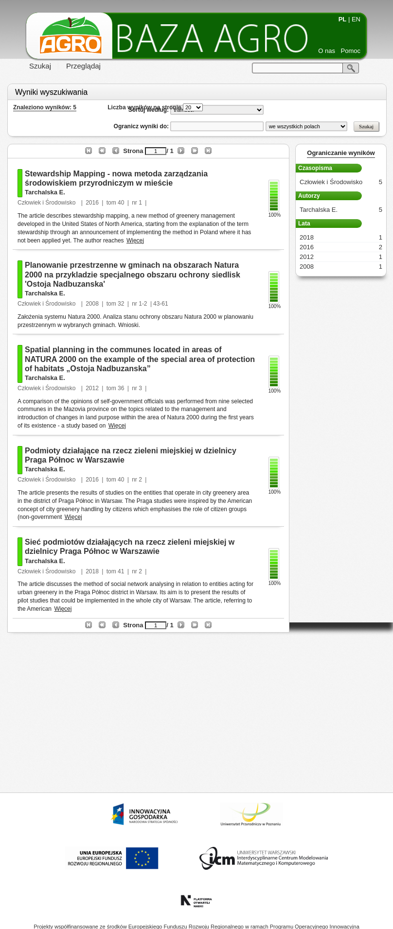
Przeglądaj (83, 66)
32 (121, 303)
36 (121, 388)
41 (121, 571)
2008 (92, 303)
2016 (92, 202)
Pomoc (350, 50)
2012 (92, 388)
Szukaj (40, 66)
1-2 (143, 303)
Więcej (135, 240)
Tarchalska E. (45, 192)
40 (121, 202)
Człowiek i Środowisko (47, 202)
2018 (92, 571)
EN (356, 19)
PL (343, 19)
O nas (326, 50)
